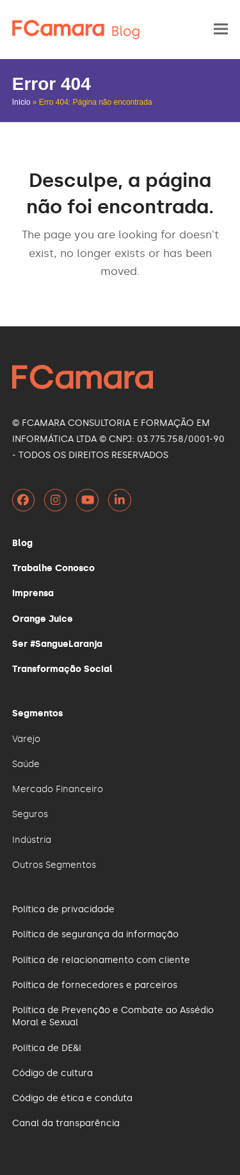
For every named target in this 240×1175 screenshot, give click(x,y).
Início (21, 102)
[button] (221, 29)
